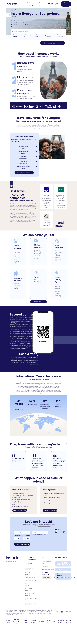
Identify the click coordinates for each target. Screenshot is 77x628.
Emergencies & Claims (48, 569)
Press (54, 621)
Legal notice (8, 621)
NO (28, 538)
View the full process (19, 510)
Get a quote (66, 4)
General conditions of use (17, 621)
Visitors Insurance (30, 577)
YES (19, 538)
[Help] (49, 4)
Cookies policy (33, 621)
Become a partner (46, 577)
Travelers (59, 35)
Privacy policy (26, 621)
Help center (45, 566)
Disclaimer (41, 621)
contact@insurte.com (44, 526)
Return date (49, 35)
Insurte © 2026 (68, 621)
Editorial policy (61, 621)
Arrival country (27, 35)
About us (49, 621)
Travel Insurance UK (30, 581)
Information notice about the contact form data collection (27, 547)
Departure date (38, 35)
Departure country (15, 35)
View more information (50, 510)
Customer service (46, 561)
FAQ (43, 564)
